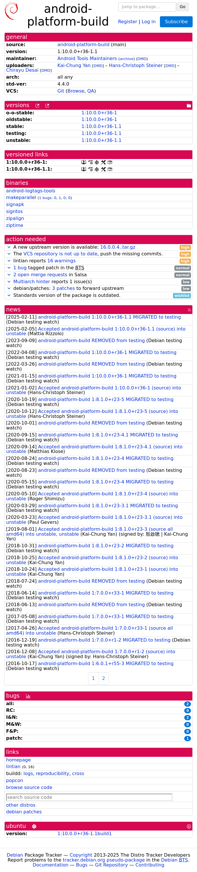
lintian (13, 766)
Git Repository (111, 865)
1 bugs (45, 198)
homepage (18, 760)
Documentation (50, 865)
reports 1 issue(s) (98, 281)
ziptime (14, 225)
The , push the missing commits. (98, 254)
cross (78, 773)
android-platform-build (83, 44)
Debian (15, 855)
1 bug (20, 267)
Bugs (81, 865)
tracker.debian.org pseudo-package (104, 860)
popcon (14, 780)
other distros (20, 805)
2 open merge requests (40, 274)
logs (28, 773)
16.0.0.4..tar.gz (117, 247)
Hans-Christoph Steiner (136, 65)
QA (90, 91)
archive (127, 59)
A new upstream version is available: (98, 247)
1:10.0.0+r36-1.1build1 (84, 833)
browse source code (29, 787)
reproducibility (52, 773)
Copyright (81, 855)
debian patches (24, 812)
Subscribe (176, 21)
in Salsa (98, 274)
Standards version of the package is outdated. (98, 295)
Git (60, 91)
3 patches (63, 288)
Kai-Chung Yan (74, 65)
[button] (9, 247)
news (13, 309)
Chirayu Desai (22, 70)
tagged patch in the (98, 268)
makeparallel (21, 197)
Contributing (150, 865)
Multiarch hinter (31, 281)
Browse (76, 91)
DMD (142, 59)
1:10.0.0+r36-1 (99, 112)
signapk (15, 204)
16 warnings (61, 260)
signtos (14, 211)
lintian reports (98, 261)
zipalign (15, 218)
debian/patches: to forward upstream (98, 288)
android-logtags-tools (30, 191)
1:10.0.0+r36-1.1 (101, 126)
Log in (149, 21)
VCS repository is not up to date (60, 254)
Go (182, 6)
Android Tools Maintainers (87, 58)
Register (127, 21)
